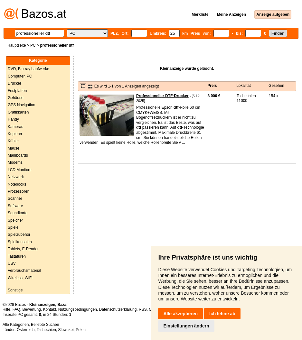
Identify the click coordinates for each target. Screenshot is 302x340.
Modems (15, 162)
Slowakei (66, 329)
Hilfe (6, 309)
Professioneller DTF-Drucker (162, 96)
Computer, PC (20, 76)
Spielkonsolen (20, 242)
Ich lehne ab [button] (222, 313)
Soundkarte (17, 213)
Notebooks (17, 184)
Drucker (14, 83)
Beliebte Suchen (45, 324)
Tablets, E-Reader (23, 249)
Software (15, 206)
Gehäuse (16, 98)
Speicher (15, 220)
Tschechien (46, 329)
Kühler (13, 141)
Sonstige (15, 290)
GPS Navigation (21, 105)
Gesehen (276, 85)
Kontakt (49, 309)
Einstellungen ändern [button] (186, 325)
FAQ (16, 309)
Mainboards (18, 155)
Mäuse (13, 148)
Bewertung (31, 309)
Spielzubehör (19, 234)
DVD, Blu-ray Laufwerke (28, 69)
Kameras (15, 126)
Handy (13, 119)
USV (12, 263)
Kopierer (15, 134)
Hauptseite (16, 45)
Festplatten (17, 90)
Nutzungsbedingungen (77, 309)
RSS (143, 309)
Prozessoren (18, 191)
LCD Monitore (20, 170)
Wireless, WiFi (20, 278)
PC (33, 45)
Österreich (25, 329)
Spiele (13, 227)
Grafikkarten (18, 112)
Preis (212, 85)
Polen (81, 329)
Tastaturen (17, 256)
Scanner (15, 198)
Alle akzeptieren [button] (180, 313)
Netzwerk (16, 177)
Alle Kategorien (16, 324)
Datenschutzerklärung (118, 309)
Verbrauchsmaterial (24, 270)
